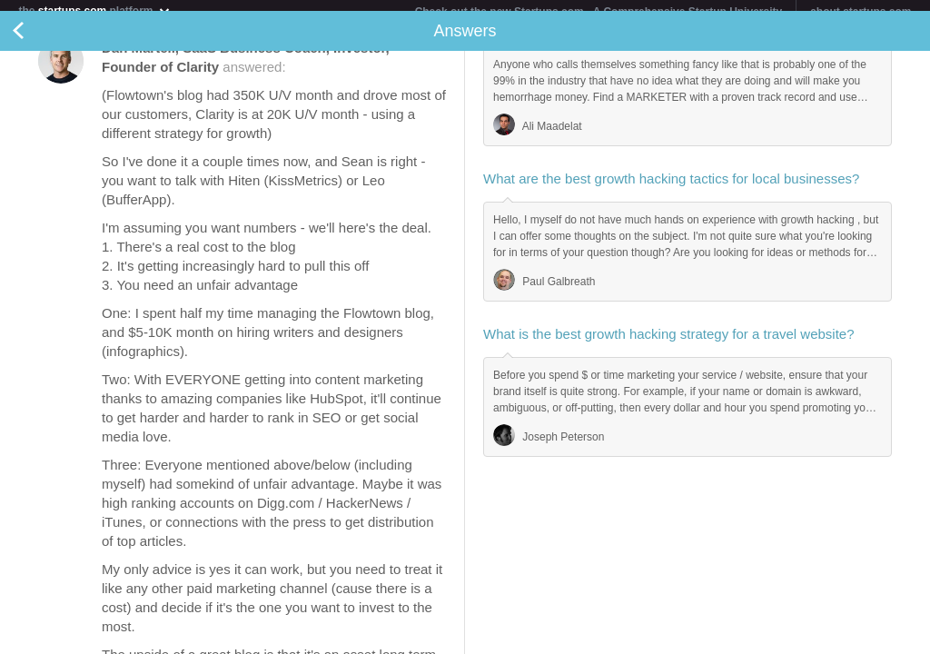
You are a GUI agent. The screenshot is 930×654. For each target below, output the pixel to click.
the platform (94, 10)
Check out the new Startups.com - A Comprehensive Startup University (599, 11)
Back (36, 42)
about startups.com (860, 11)
